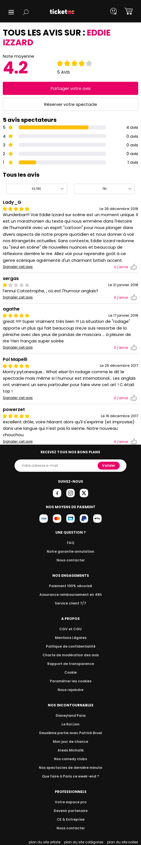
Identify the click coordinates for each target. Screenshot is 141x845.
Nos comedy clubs (70, 759)
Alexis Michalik (70, 750)
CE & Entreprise (70, 819)
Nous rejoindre (70, 689)
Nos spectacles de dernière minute (70, 767)
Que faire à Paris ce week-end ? (70, 776)
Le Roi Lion (70, 724)
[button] (11, 12)
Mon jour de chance (70, 741)
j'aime (125, 267)
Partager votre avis (70, 88)
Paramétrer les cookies (70, 681)
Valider (109, 465)
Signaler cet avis (18, 266)
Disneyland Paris (70, 715)
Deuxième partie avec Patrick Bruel (70, 732)
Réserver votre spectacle (71, 104)
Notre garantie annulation (70, 551)
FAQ (70, 542)
